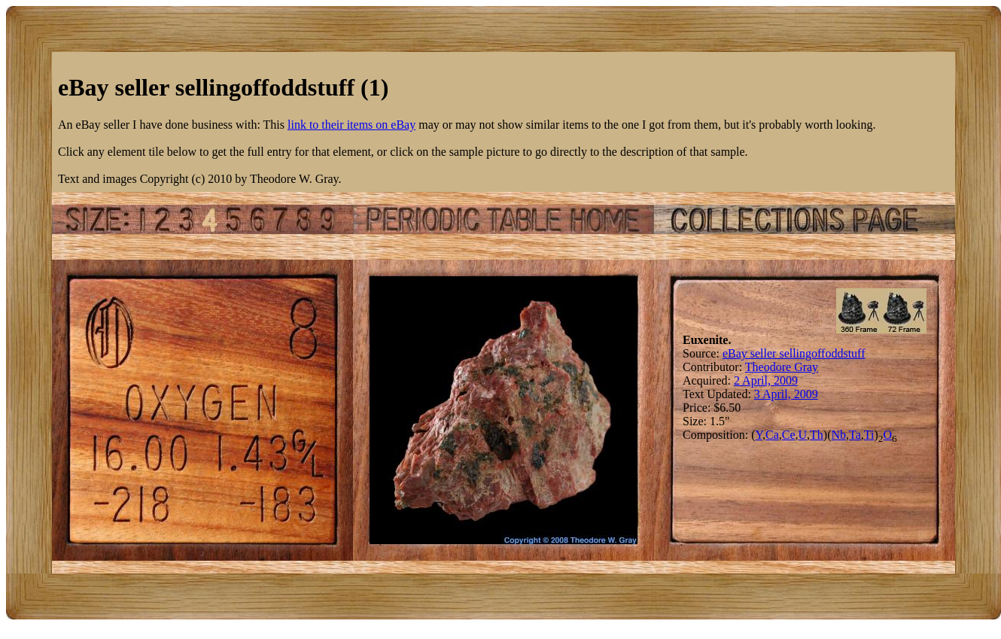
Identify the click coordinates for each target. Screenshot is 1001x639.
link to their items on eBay (351, 124)
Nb (839, 434)
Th (816, 434)
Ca (772, 434)
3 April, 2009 (786, 394)
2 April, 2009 (766, 380)
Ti (869, 434)
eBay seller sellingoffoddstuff (794, 353)
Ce (789, 434)
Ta (855, 434)
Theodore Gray (781, 367)
